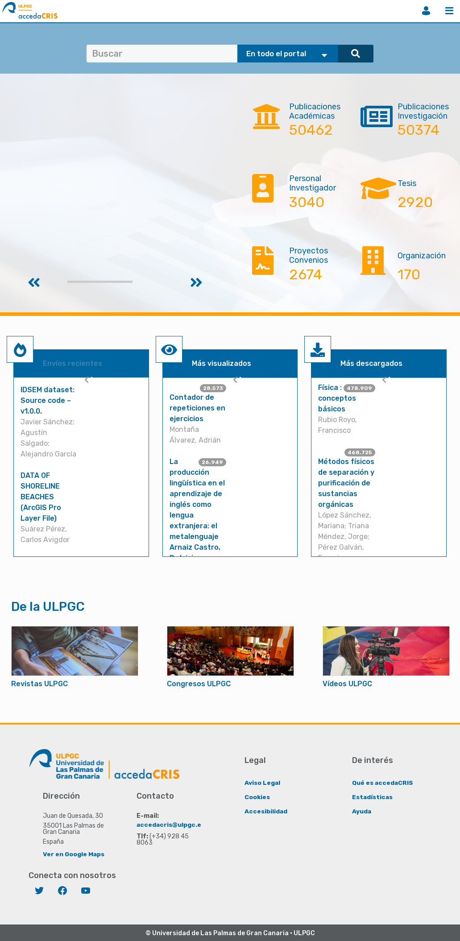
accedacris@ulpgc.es (171, 824)
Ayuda (362, 811)
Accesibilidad (266, 811)
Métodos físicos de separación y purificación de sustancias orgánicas (346, 483)
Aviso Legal (263, 782)
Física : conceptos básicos (337, 398)
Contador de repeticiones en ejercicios (197, 408)
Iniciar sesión (426, 10)
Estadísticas (373, 796)
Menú (449, 10)
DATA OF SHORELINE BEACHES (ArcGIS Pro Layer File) (41, 496)
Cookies (257, 796)
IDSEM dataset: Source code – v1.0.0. (48, 400)
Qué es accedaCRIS (383, 782)
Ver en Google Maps (74, 854)
